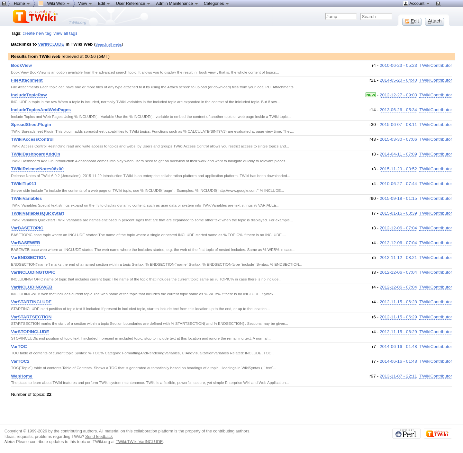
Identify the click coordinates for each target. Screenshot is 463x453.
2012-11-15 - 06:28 (398, 301)
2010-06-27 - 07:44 (398, 183)
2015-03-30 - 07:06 (398, 139)
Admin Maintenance (177, 3)
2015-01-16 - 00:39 (398, 213)
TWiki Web (54, 3)
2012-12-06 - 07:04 (398, 228)
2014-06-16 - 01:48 (398, 346)
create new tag (37, 33)
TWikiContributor (435, 65)
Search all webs (108, 44)
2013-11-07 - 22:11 (398, 376)
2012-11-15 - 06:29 (398, 317)
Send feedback (99, 436)
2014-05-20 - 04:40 (398, 80)
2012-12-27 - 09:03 (398, 95)
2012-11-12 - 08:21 (398, 257)
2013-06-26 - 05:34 (398, 109)
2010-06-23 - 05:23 (398, 65)
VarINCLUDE (51, 44)
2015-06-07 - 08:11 (398, 124)
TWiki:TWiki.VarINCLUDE (139, 441)
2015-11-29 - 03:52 (398, 168)
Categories (217, 3)
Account (416, 3)
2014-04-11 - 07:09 (398, 154)
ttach (435, 21)
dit (412, 21)
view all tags (65, 33)
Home (22, 3)
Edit (104, 3)
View (85, 3)
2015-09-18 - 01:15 (398, 198)
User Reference (133, 3)
